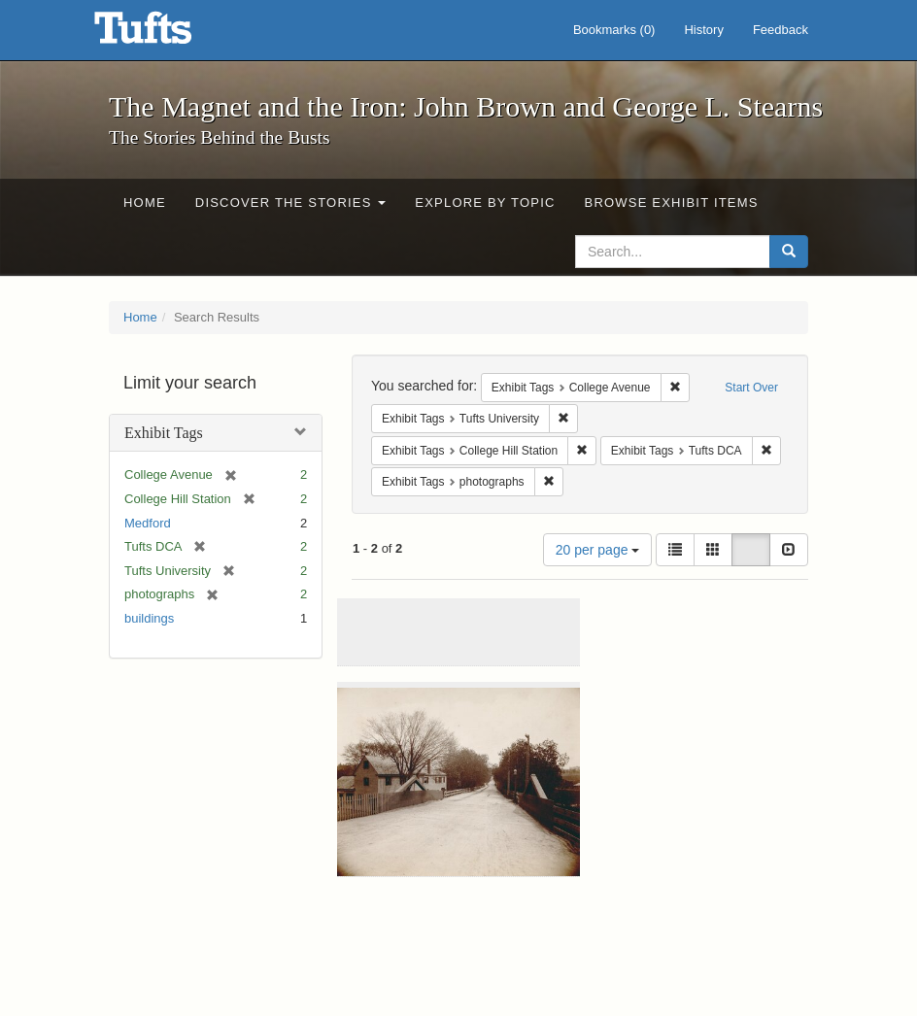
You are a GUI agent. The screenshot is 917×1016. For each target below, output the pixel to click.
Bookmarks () (614, 29)
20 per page (598, 550)
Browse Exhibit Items (672, 202)
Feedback (780, 29)
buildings (149, 618)
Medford (147, 523)
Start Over (751, 387)
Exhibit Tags (163, 432)
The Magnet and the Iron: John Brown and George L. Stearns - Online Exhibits (167, 34)
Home (144, 202)
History (703, 29)
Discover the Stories (291, 202)
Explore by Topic (485, 202)
